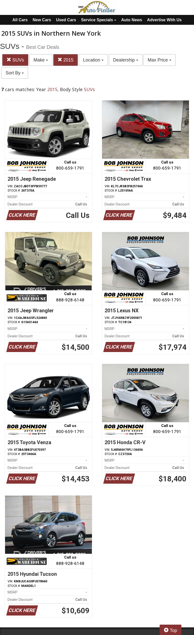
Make (41, 60)
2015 (66, 60)
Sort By (15, 72)
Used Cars (66, 20)
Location (93, 60)
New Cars (42, 20)
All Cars (20, 20)
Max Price (159, 60)
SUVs (15, 60)
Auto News (131, 20)
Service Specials (98, 20)
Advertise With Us (164, 20)
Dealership (125, 60)
